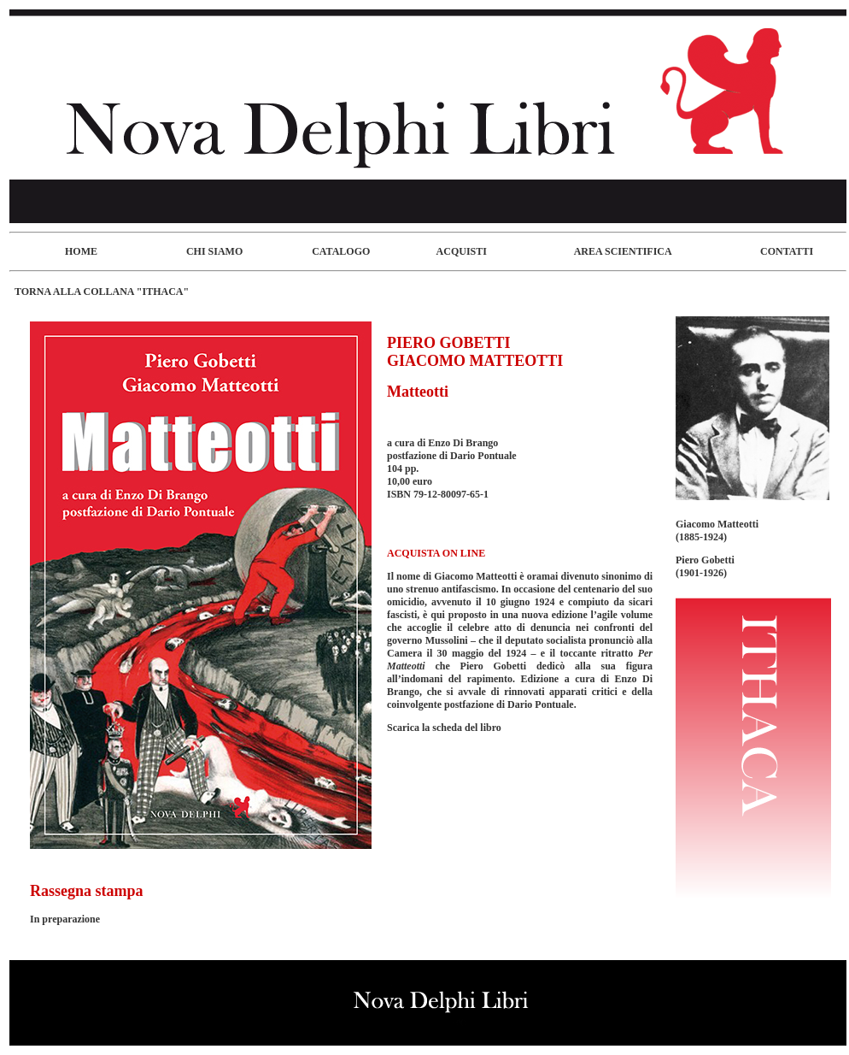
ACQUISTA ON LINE (436, 553)
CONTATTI (786, 251)
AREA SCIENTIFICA (623, 251)
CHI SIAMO (214, 251)
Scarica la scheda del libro (444, 728)
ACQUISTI (461, 251)
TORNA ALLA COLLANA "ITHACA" (102, 292)
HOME (81, 251)
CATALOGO (341, 251)
